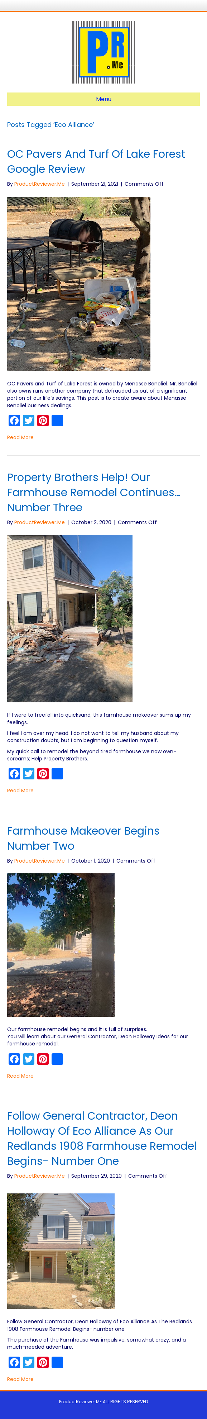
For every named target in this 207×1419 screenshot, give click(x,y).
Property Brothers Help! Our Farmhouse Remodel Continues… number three (93, 492)
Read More (20, 437)
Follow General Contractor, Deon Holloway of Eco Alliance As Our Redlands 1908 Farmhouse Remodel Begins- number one (102, 1139)
